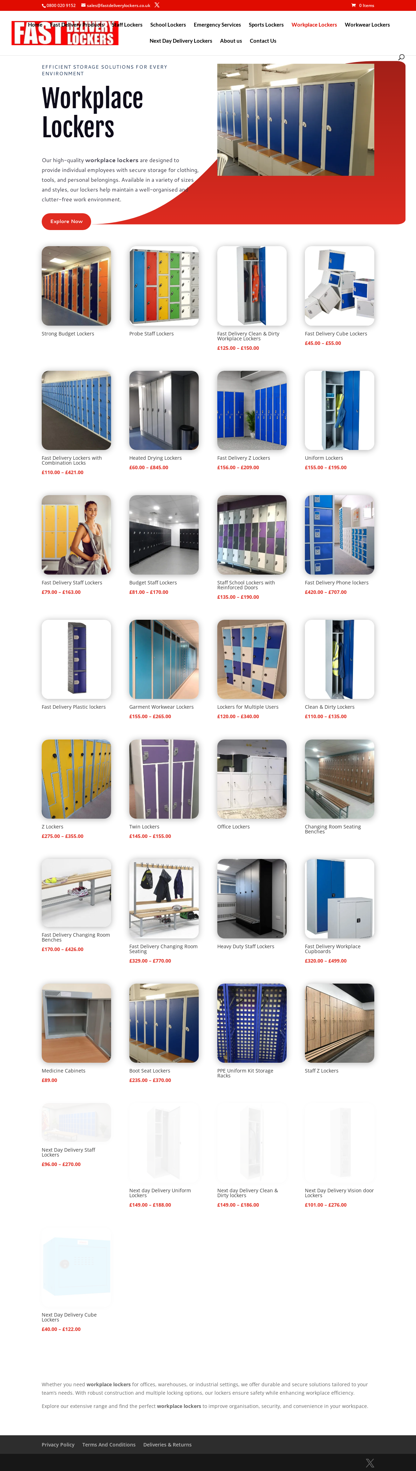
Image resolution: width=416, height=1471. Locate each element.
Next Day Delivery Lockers (181, 41)
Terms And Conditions (109, 1444)
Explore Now (66, 221)
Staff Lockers (127, 25)
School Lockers (168, 25)
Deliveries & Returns (167, 1444)
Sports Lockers (266, 25)
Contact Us (263, 41)
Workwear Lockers (367, 25)
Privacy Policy (58, 1444)
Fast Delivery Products (77, 25)
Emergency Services (217, 25)
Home (35, 25)
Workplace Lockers (314, 25)
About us (231, 41)
